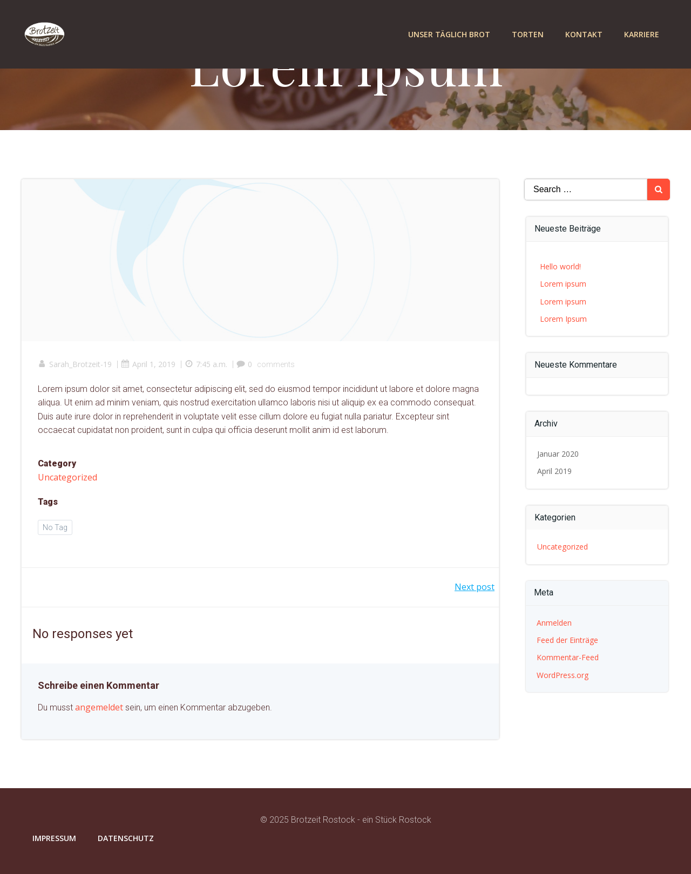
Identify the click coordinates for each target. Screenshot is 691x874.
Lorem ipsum (563, 284)
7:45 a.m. (206, 364)
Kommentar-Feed (568, 657)
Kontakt (583, 34)
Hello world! (560, 266)
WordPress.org (562, 675)
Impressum (54, 838)
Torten (528, 34)
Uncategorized (67, 477)
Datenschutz (126, 838)
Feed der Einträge (567, 640)
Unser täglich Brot (449, 34)
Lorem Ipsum (563, 319)
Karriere (641, 34)
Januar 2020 (558, 454)
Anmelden (554, 623)
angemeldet (99, 707)
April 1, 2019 (148, 364)
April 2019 (554, 471)
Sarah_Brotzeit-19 (75, 364)
